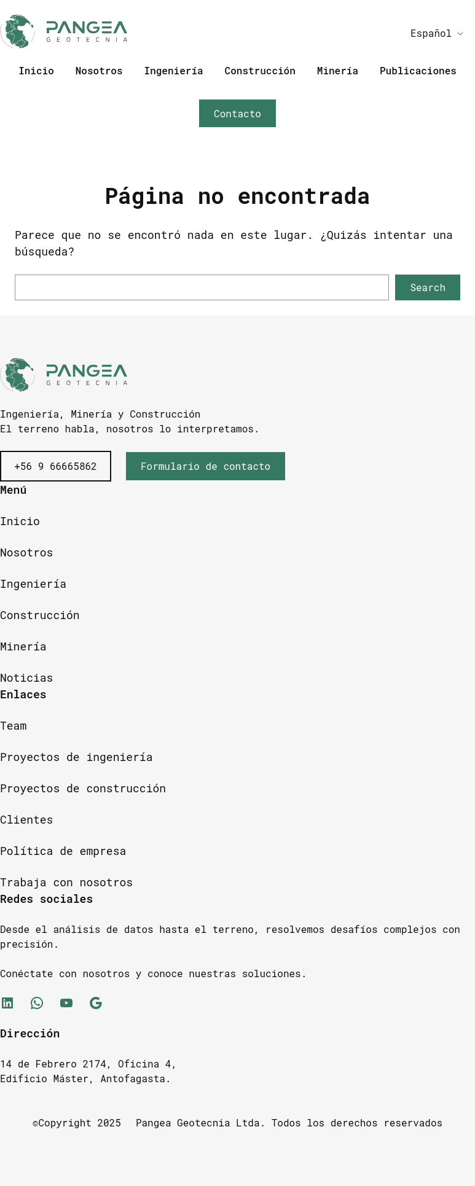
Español (431, 32)
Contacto (237, 113)
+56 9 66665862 (55, 465)
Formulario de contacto (205, 465)
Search (428, 287)
